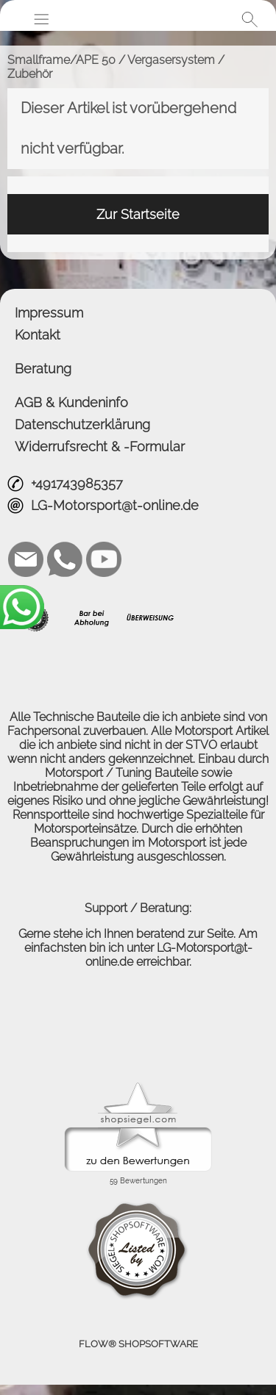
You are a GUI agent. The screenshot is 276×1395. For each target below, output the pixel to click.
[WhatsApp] (64, 559)
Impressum (49, 312)
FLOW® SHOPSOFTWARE (138, 1343)
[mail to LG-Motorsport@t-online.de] (25, 559)
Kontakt (37, 335)
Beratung (43, 368)
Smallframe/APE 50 (61, 60)
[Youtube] (103, 559)
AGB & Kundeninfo (71, 402)
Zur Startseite (138, 214)
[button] (41, 19)
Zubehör (29, 74)
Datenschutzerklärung (82, 424)
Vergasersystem (171, 60)
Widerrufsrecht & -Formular (100, 446)
